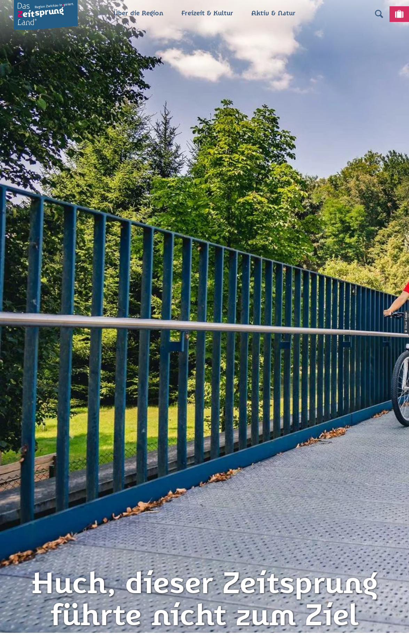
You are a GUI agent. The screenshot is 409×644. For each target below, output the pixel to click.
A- (194, 631)
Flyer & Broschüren (204, 525)
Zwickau (16, 261)
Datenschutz (204, 500)
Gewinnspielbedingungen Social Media (204, 542)
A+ (214, 631)
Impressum (204, 488)
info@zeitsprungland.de (104, 525)
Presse (205, 513)
